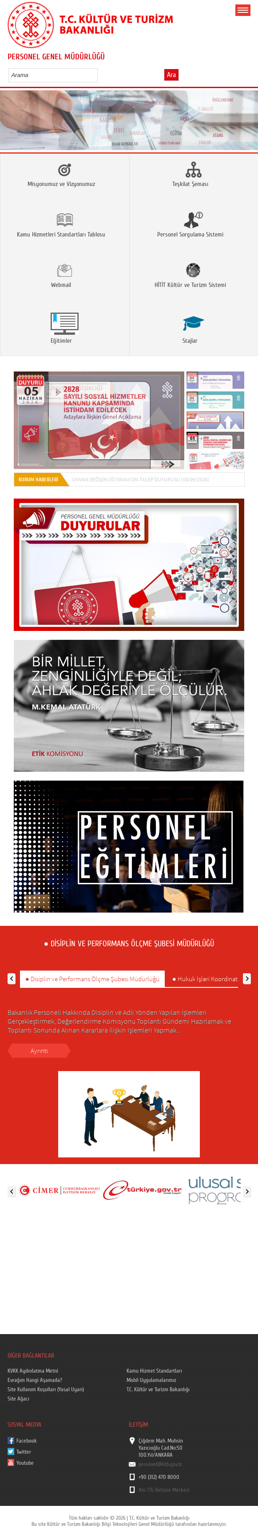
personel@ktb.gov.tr (160, 1464)
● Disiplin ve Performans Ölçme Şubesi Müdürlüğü (92, 979)
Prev (10, 123)
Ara (171, 75)
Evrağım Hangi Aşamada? (35, 1380)
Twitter (23, 1452)
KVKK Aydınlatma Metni (33, 1371)
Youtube (25, 1463)
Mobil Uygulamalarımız (151, 1380)
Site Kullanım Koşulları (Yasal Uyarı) (46, 1389)
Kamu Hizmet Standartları (154, 1371)
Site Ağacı (18, 1399)
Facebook (26, 1441)
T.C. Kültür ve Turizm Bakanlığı (158, 1389)
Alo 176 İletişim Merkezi (164, 1490)
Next (248, 123)
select (100, 75)
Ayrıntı (39, 1050)
